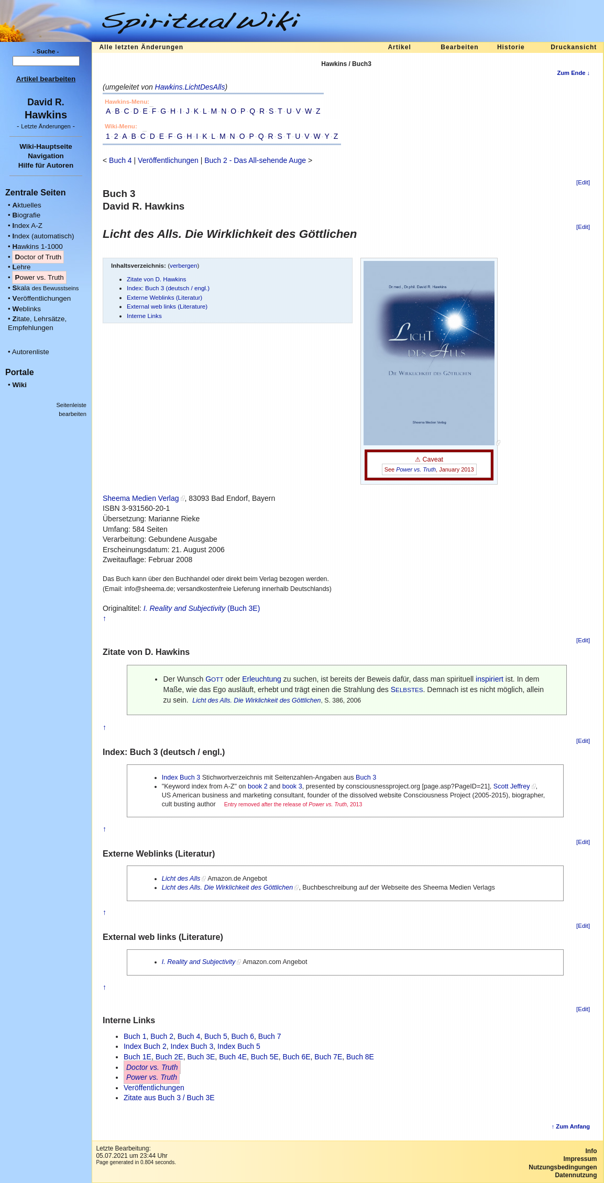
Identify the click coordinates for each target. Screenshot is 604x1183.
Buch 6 (242, 1036)
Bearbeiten (459, 47)
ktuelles (26, 205)
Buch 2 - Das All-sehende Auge (255, 160)
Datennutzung (576, 1175)
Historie (511, 47)
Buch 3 (366, 777)
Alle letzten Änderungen (141, 47)
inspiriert (489, 679)
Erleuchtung (261, 679)
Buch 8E (360, 1057)
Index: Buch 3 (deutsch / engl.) (168, 287)
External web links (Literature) (167, 306)
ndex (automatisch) (43, 236)
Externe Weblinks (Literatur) (164, 297)
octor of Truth (38, 257)
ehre (21, 267)
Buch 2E (169, 1057)
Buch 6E (297, 1057)
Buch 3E (201, 1057)
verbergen (183, 265)
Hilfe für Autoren (46, 165)
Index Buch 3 (181, 777)
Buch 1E (137, 1057)
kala (45, 288)
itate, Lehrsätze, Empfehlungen (37, 323)
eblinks (26, 309)
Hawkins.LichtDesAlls (190, 87)
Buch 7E (328, 1057)
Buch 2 (161, 1036)
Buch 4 (120, 160)
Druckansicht (574, 47)
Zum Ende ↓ (573, 73)
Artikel (399, 47)
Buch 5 (215, 1036)
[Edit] (583, 182)
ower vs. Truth (39, 277)
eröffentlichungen (41, 298)
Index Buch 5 (238, 1046)
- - (46, 126)
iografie (26, 215)
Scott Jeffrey (511, 786)
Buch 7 (269, 1036)
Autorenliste (30, 352)
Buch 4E (233, 1057)
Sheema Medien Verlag (141, 498)
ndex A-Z (27, 225)
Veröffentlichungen (168, 160)
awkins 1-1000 (37, 246)
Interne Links (144, 315)
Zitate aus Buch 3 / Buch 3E (169, 1097)
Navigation (46, 156)
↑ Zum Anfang (571, 1126)
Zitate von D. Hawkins (156, 279)
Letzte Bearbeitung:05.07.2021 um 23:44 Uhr (131, 1152)
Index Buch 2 (145, 1046)
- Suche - (46, 51)
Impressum (580, 1159)
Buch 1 (135, 1036)
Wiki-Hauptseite (45, 146)
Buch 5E (265, 1057)
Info (591, 1151)
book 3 (292, 786)
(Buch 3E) (202, 608)
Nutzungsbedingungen (563, 1167)
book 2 (258, 786)
